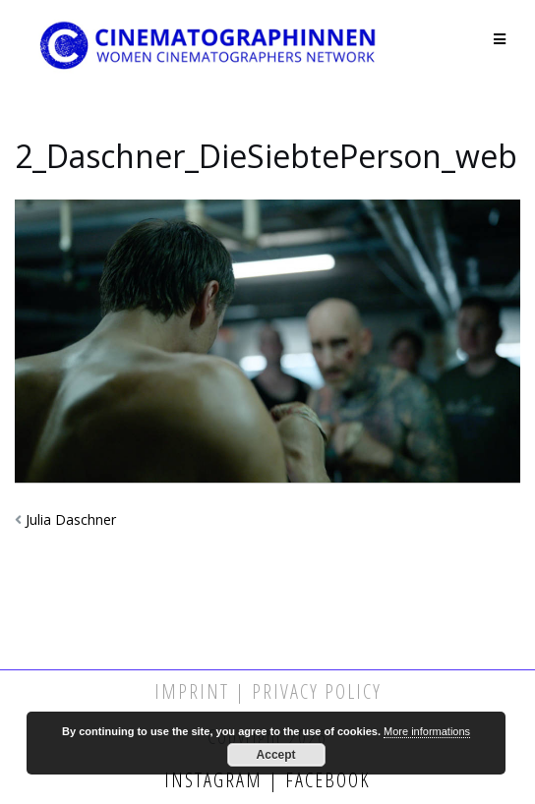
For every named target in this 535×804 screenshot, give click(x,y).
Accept (276, 755)
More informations (427, 731)
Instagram (216, 780)
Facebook (325, 780)
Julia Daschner (71, 519)
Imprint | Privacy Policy (268, 691)
